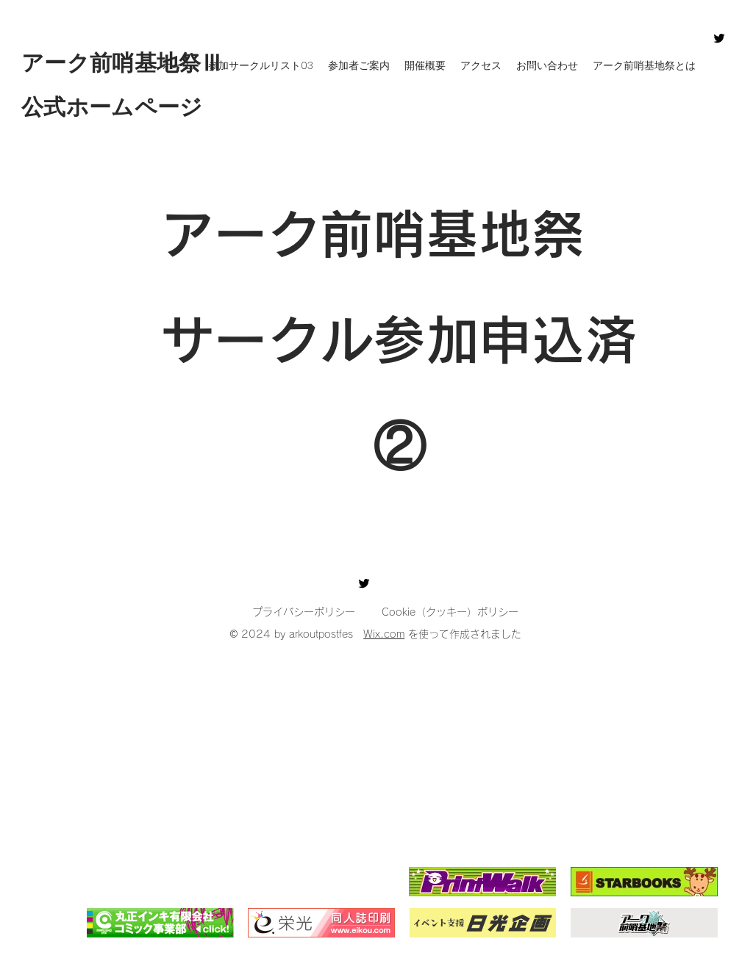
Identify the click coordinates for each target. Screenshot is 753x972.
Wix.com (383, 634)
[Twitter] (719, 38)
